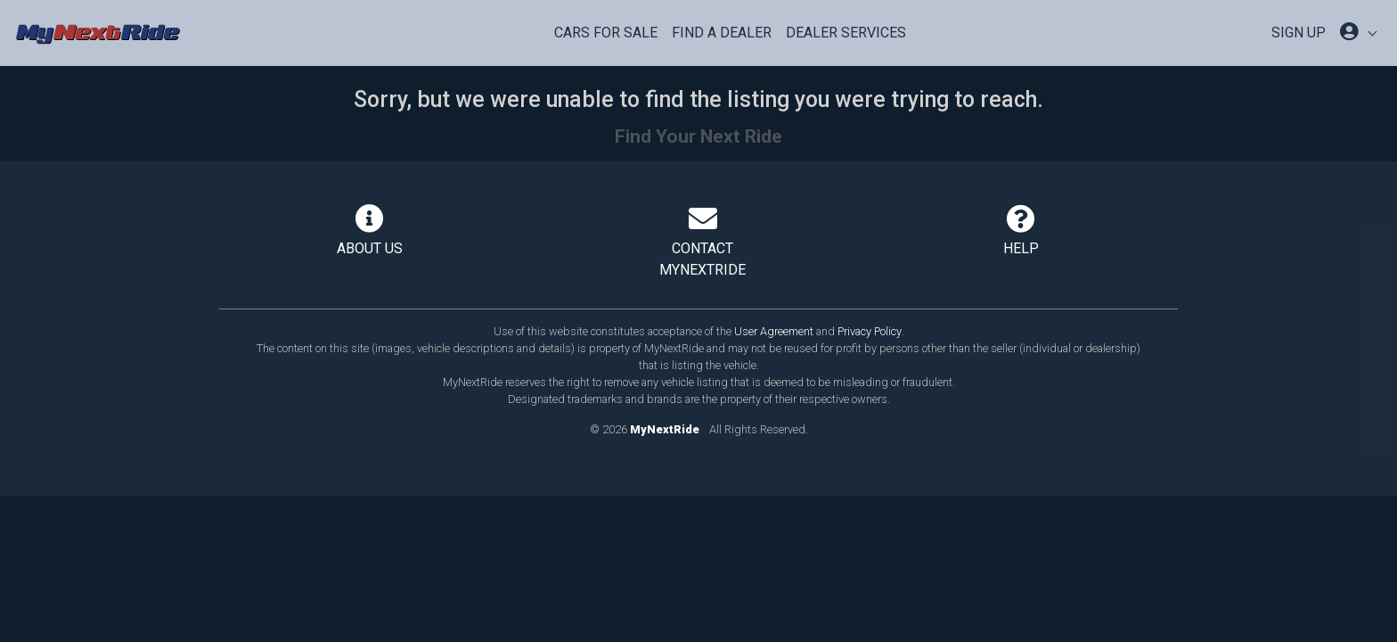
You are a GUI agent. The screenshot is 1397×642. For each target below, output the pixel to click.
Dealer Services (846, 32)
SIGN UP (1298, 32)
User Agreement (773, 331)
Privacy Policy (869, 331)
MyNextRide (664, 429)
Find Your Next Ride (698, 136)
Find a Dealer (722, 32)
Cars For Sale (606, 32)
